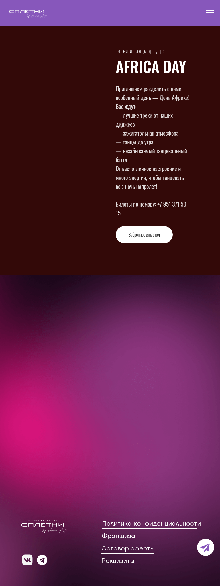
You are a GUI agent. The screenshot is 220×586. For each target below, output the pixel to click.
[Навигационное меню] (210, 13)
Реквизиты (117, 561)
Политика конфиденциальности (151, 524)
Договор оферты (127, 548)
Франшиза (118, 536)
